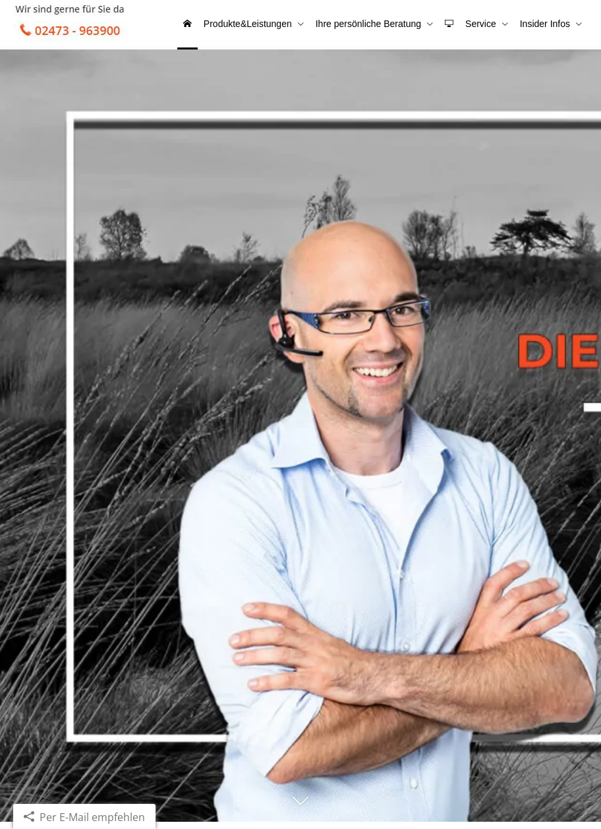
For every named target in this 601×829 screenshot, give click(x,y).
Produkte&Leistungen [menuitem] (259, 25)
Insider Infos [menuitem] (546, 25)
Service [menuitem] (484, 25)
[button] (300, 814)
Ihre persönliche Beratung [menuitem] (377, 25)
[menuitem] (202, 26)
